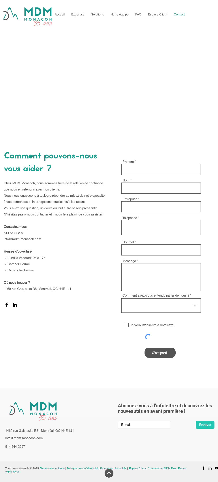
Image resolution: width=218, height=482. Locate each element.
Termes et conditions (52, 468)
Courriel (128, 242)
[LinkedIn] (15, 305)
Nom (126, 180)
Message (129, 261)
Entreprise (129, 199)
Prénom (128, 161)
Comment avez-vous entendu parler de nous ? (155, 295)
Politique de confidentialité (82, 468)
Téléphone (129, 217)
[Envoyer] (205, 425)
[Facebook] (6, 305)
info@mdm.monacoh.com (22, 239)
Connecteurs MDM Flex (162, 468)
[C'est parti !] (160, 353)
